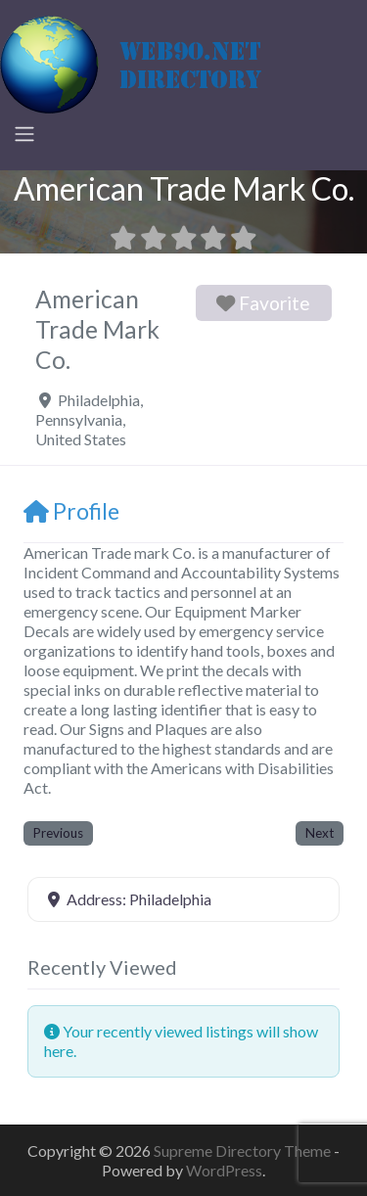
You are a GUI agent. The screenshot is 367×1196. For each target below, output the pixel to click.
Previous (58, 833)
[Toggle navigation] (24, 134)
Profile (71, 511)
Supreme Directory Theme (244, 1150)
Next (319, 833)
